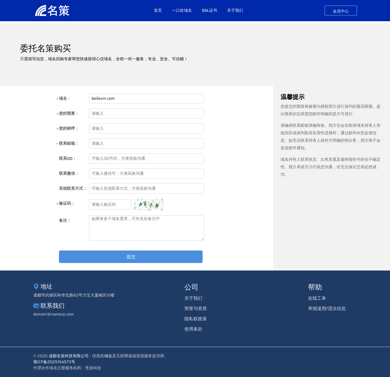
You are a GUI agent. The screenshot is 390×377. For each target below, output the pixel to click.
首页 (158, 12)
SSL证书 (209, 12)
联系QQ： (67, 158)
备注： (65, 220)
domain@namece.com (53, 314)
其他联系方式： (73, 188)
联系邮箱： (69, 143)
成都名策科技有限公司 (69, 356)
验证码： (67, 203)
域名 (108, 356)
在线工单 (317, 298)
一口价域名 (182, 12)
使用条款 (193, 329)
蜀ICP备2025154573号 (54, 362)
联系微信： (69, 173)
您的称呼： (69, 129)
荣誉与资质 (195, 308)
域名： (65, 99)
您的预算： (69, 113)
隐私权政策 (195, 318)
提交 (131, 256)
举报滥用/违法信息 (327, 308)
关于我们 (235, 12)
